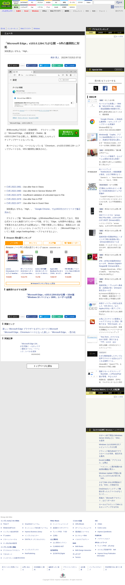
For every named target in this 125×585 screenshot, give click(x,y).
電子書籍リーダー (71, 243)
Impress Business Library (33, 532)
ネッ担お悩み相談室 (10, 543)
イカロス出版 (77, 521)
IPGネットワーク (101, 542)
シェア (34, 65)
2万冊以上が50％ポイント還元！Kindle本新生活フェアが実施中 (110, 190)
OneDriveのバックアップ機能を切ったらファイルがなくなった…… (110, 491)
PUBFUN (98, 535)
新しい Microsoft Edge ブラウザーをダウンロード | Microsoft (30, 329)
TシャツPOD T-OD (60, 532)
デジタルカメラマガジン (11, 550)
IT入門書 (52, 243)
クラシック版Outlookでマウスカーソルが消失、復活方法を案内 (110, 453)
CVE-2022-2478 (14, 199)
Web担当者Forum (9, 528)
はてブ (46, 65)
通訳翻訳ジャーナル (82, 532)
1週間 (110, 33)
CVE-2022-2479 (14, 195)
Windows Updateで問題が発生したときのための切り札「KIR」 (110, 475)
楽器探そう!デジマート (61, 528)
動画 (93, 11)
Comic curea (102, 528)
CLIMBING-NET (58, 546)
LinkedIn (72, 65)
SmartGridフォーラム (32, 524)
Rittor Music (54, 521)
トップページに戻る (43, 366)
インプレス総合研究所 (10, 532)
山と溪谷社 (54, 539)
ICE (96, 521)
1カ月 (120, 33)
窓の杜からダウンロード (70, 133)
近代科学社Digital (59, 553)
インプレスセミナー (32, 535)
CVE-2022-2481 (14, 187)
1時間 (91, 33)
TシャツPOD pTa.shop (106, 546)
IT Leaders (6, 535)
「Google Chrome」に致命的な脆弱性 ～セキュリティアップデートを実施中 (110, 121)
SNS (87, 11)
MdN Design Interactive (83, 550)
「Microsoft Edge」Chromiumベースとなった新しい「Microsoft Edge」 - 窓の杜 (39, 332)
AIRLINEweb (79, 524)
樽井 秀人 (55, 57)
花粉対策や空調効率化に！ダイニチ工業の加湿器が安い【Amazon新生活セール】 (110, 239)
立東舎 (55, 535)
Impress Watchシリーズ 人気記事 (106, 390)
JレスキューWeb (81, 535)
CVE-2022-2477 (14, 203)
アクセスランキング (100, 29)
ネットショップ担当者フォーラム (36, 528)
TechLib (77, 557)
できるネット (7, 554)
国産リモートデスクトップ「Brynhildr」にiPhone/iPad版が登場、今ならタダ (110, 373)
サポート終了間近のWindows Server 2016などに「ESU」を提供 (110, 438)
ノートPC (14, 243)
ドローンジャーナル (10, 539)
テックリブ (76, 554)
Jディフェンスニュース (83, 528)
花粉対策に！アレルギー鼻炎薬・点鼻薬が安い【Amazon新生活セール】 (110, 287)
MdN (74, 543)
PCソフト (33, 243)
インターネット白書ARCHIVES (14, 558)
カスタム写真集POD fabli (107, 550)
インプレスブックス (32, 550)
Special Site (97, 70)
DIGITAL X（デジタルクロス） (35, 539)
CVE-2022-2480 (14, 191)
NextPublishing (30, 553)
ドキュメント (77, 11)
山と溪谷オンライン (60, 542)
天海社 (100, 524)
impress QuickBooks (104, 532)
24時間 (100, 33)
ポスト (15, 65)
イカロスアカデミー (82, 539)
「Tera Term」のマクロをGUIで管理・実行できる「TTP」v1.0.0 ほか (109, 339)
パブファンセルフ (104, 539)
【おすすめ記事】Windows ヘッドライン (107, 430)
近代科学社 (54, 550)
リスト (22, 65)
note (59, 65)
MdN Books (79, 546)
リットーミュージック (60, 524)
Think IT (6, 524)
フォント (102, 11)
